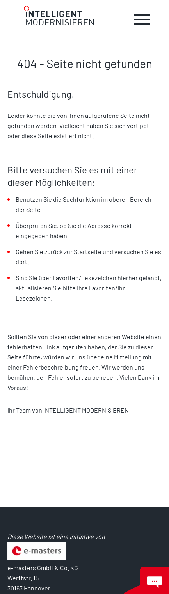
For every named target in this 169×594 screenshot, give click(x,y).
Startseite (88, 251)
